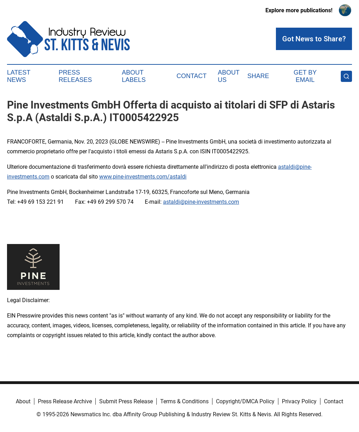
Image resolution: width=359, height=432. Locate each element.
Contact (191, 75)
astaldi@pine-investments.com (201, 201)
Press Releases (75, 76)
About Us (228, 76)
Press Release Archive (65, 401)
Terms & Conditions (184, 401)
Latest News (18, 76)
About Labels (134, 76)
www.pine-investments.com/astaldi (143, 176)
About (23, 401)
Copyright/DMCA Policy (245, 401)
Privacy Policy (299, 401)
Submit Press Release (126, 401)
